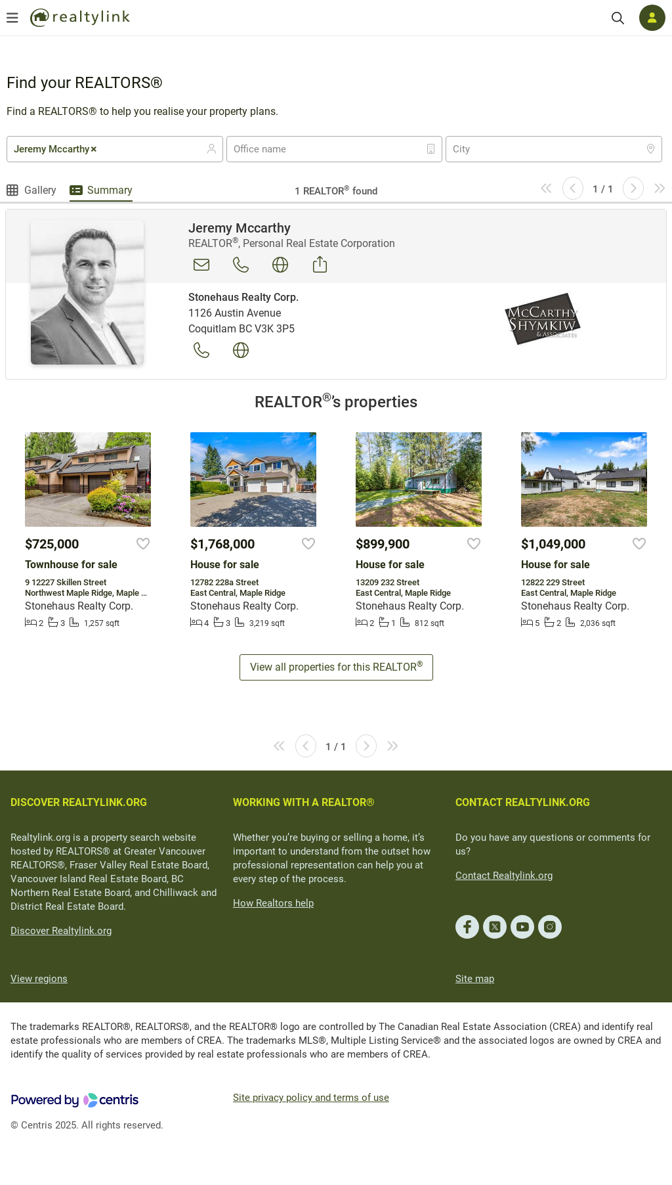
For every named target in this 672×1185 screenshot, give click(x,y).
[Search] (617, 18)
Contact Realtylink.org (504, 876)
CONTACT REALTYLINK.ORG (522, 802)
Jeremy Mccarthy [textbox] (56, 149)
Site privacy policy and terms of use (311, 1098)
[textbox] (268, 149)
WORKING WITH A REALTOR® (304, 802)
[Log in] (652, 18)
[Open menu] (12, 18)
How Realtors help (273, 903)
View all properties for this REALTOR (336, 666)
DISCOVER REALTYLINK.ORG (78, 802)
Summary (110, 190)
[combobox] (115, 149)
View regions (39, 979)
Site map (474, 979)
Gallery (40, 190)
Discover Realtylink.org (61, 931)
